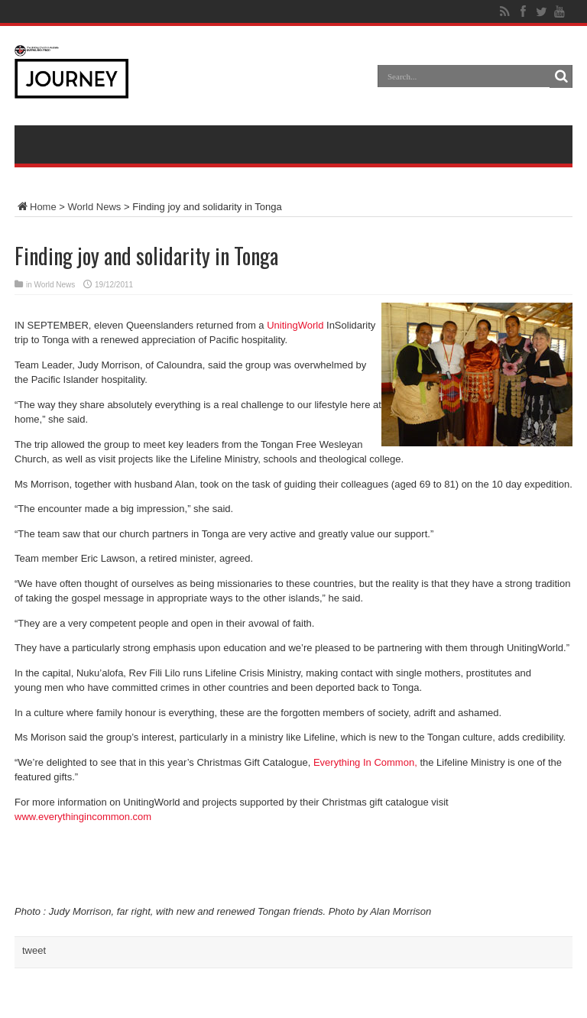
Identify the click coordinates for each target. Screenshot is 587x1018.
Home (36, 206)
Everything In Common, (365, 762)
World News (95, 206)
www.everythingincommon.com (83, 816)
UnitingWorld (295, 325)
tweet (34, 950)
